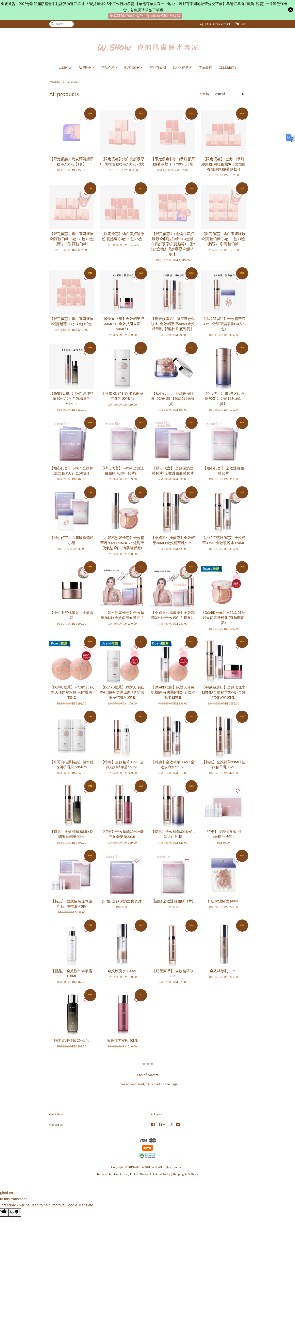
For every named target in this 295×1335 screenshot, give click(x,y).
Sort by (204, 94)
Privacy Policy (129, 1174)
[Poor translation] (14, 1212)
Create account (221, 24)
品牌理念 (87, 67)
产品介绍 (109, 67)
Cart (243, 24)
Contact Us (56, 1124)
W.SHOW (65, 67)
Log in (202, 24)
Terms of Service (107, 1174)
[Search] (61, 24)
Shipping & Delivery (185, 1174)
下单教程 (205, 67)
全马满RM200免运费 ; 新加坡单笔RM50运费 (145, 16)
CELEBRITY (227, 67)
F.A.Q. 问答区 (182, 67)
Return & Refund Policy (155, 1174)
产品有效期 (158, 67)
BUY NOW (133, 67)
